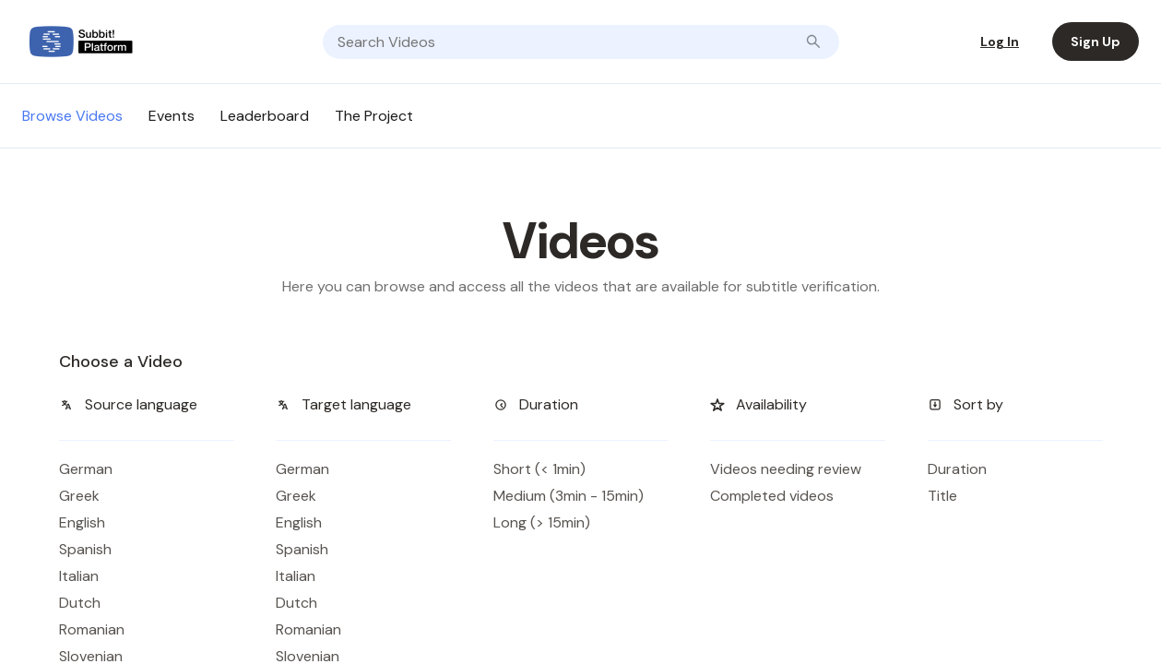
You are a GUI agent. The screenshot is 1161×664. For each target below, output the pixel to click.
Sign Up (1095, 41)
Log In (999, 41)
